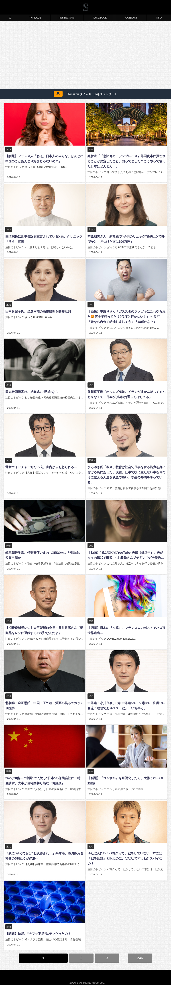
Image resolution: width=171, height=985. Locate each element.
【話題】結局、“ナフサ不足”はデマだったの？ (37, 928)
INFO (159, 17)
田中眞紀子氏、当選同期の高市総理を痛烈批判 (37, 310)
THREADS (35, 17)
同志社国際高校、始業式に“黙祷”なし (31, 390)
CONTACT (131, 17)
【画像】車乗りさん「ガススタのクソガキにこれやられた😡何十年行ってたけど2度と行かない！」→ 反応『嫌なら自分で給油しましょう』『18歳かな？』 (126, 315)
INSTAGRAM (67, 17)
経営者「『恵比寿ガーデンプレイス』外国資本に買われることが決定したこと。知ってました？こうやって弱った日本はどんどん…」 (126, 161)
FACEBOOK (100, 17)
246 (140, 952)
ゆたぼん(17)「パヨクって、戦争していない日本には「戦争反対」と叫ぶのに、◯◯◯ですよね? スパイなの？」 (124, 853)
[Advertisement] (85, 56)
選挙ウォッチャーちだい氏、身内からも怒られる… (41, 465)
